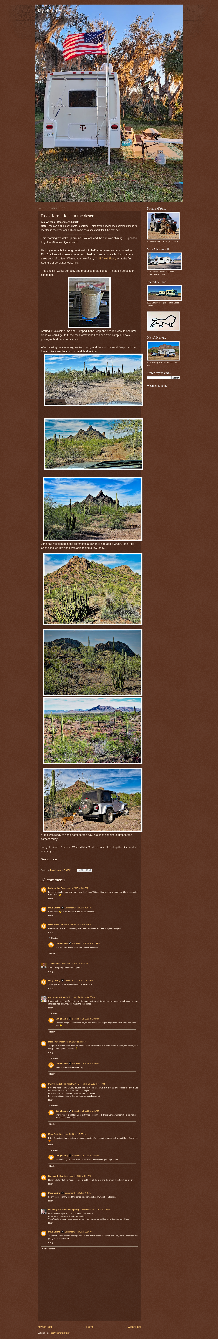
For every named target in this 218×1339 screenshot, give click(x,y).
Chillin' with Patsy (105, 258)
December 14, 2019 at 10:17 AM (96, 1209)
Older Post (134, 1326)
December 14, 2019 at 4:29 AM (81, 997)
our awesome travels (58, 997)
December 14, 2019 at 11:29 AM (79, 1232)
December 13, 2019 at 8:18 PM (78, 908)
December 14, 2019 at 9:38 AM (85, 1019)
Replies (54, 938)
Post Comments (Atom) (60, 1333)
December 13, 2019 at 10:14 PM (86, 943)
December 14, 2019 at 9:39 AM (85, 1063)
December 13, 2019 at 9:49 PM (74, 963)
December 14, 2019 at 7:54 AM (91, 1084)
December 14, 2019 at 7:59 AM (72, 1134)
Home (90, 1326)
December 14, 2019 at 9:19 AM (77, 1176)
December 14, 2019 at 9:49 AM (78, 1193)
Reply (50, 899)
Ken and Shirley (55, 1176)
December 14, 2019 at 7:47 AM (72, 1042)
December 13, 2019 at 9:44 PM (77, 924)
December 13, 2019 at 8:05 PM (74, 888)
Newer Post (45, 1326)
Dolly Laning (54, 888)
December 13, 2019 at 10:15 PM (79, 980)
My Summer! (51, 10)
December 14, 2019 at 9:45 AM (85, 1111)
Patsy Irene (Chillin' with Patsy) (62, 1084)
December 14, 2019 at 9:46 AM (85, 1156)
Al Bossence (54, 963)
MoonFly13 (53, 1042)
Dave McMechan (55, 924)
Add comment (48, 1249)
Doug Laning (54, 908)
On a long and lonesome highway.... (64, 1209)
